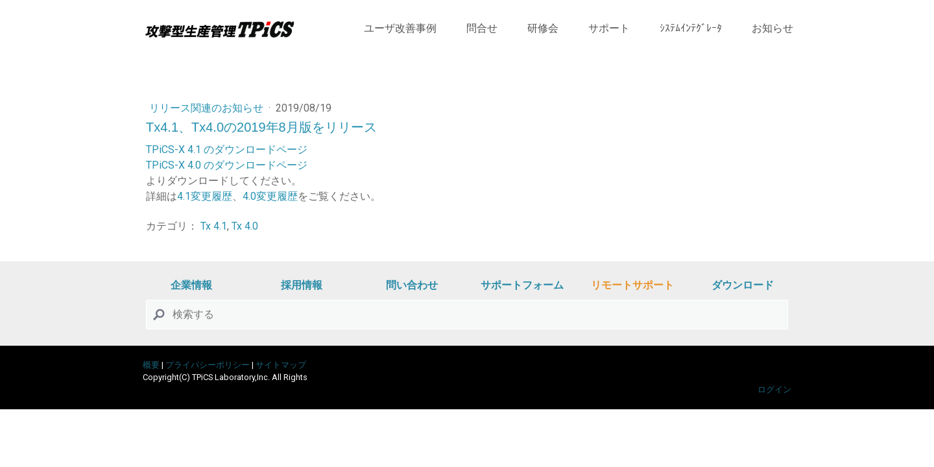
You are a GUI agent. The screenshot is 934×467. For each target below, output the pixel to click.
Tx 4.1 (213, 226)
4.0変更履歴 (270, 196)
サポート (609, 28)
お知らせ (772, 28)
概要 (151, 365)
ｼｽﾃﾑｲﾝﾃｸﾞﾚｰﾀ (691, 28)
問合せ (481, 28)
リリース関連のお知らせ (207, 108)
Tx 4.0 (245, 226)
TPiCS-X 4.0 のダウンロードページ (226, 165)
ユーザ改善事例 (400, 28)
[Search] (467, 314)
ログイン (774, 389)
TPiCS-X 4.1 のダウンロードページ (226, 149)
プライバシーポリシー (207, 365)
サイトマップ (281, 365)
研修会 (542, 28)
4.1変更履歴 (204, 196)
